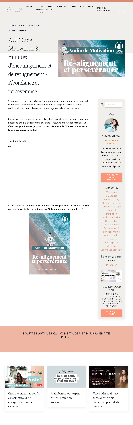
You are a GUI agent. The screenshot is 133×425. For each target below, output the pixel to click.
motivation (33, 26)
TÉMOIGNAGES (62, 7)
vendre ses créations (111, 250)
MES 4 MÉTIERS (49, 8)
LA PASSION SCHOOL (39, 9)
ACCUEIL (29, 7)
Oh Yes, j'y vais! (111, 313)
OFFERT (74, 7)
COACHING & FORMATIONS (102, 9)
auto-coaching (17, 26)
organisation (111, 221)
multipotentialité (111, 217)
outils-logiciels (111, 224)
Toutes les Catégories (111, 194)
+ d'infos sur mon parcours (111, 177)
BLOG (82, 7)
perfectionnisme (111, 232)
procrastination (18, 30)
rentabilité (111, 239)
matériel (111, 210)
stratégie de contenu (111, 244)
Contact (90, 7)
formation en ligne (111, 206)
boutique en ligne (111, 203)
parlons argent (111, 228)
